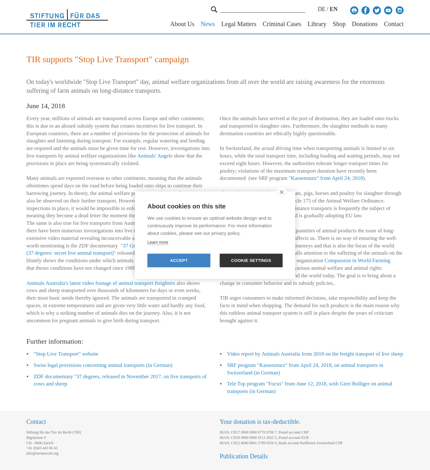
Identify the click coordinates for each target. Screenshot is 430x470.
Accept (179, 260)
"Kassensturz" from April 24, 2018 (326, 178)
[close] (281, 191)
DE (321, 9)
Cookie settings (251, 260)
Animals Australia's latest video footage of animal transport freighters (100, 283)
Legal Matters (238, 24)
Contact (394, 24)
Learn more (157, 242)
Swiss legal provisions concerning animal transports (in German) (103, 365)
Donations (365, 24)
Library (316, 24)
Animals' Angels (154, 156)
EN (334, 9)
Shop (339, 24)
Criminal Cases (282, 24)
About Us (182, 24)
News (208, 24)
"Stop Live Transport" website (66, 354)
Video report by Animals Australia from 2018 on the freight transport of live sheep (315, 354)
